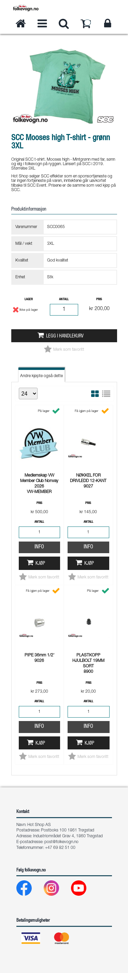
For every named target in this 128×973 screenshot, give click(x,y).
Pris (99, 299)
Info (39, 547)
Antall (64, 299)
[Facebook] (29, 889)
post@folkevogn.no (61, 842)
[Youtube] (84, 889)
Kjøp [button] (40, 563)
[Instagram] (57, 889)
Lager (29, 299)
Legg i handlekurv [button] (65, 336)
